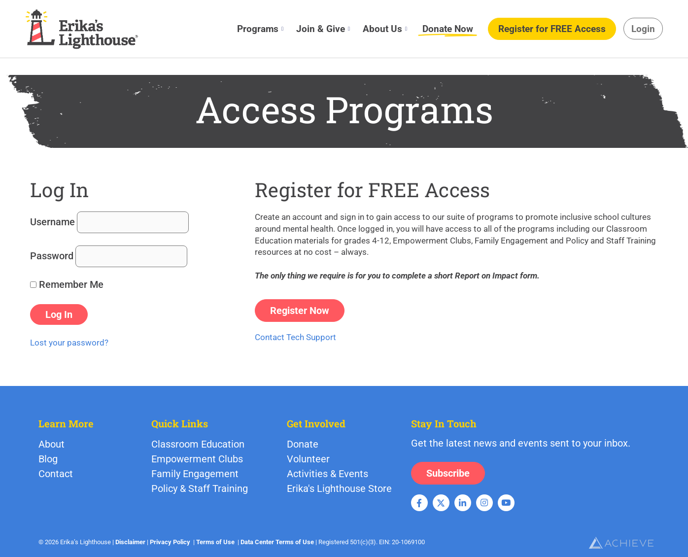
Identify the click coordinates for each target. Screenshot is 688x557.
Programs (260, 29)
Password (51, 256)
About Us (385, 29)
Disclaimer (130, 542)
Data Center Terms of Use (277, 542)
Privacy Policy (170, 542)
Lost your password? (69, 343)
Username (52, 222)
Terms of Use (215, 542)
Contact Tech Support (295, 337)
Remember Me (66, 284)
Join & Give (323, 29)
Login (643, 29)
